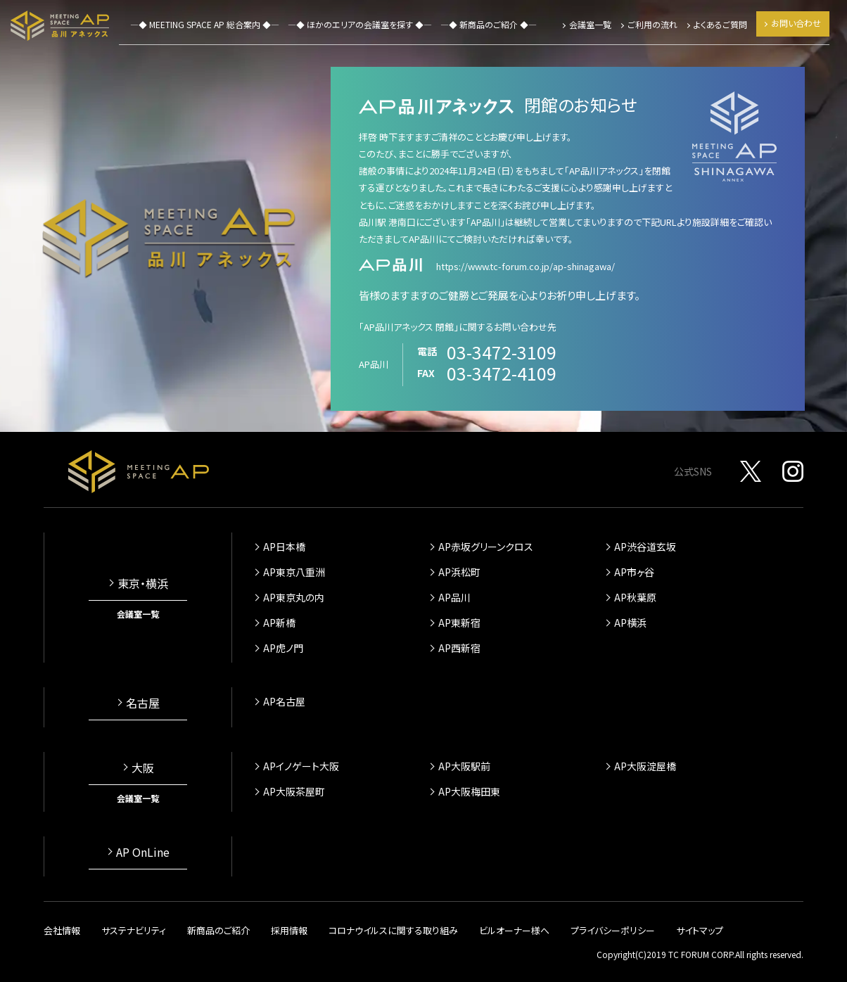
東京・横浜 (142, 583)
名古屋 (143, 702)
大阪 (143, 767)
